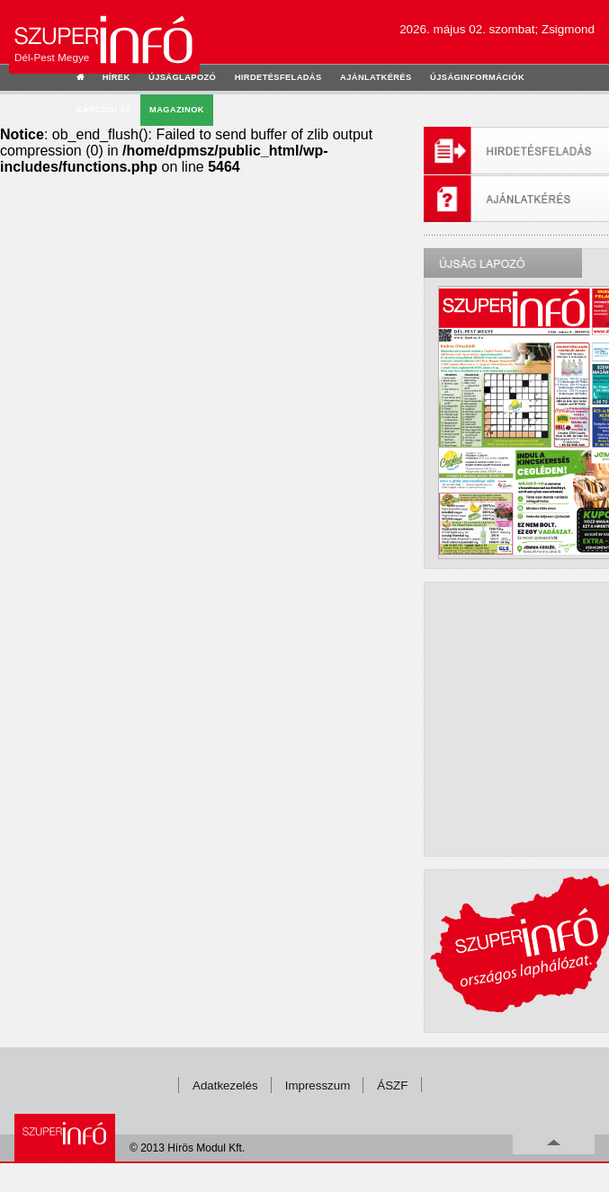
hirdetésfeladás (278, 77)
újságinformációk (477, 77)
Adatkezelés (225, 1085)
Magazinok (176, 109)
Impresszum (318, 1085)
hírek (116, 77)
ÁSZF (392, 1085)
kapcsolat (103, 109)
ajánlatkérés (375, 77)
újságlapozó (182, 77)
